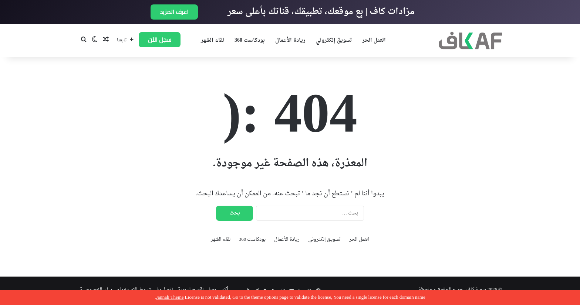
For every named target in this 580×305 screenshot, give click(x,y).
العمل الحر (374, 40)
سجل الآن (159, 39)
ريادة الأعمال (290, 40)
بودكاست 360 (250, 40)
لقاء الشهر (212, 40)
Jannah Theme (169, 297)
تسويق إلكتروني (334, 40)
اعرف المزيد (174, 11)
